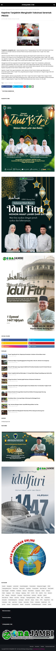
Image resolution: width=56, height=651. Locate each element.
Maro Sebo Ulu (43, 588)
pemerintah (15, 586)
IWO (3, 595)
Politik (3, 593)
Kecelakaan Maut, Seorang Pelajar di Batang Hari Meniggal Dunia (24, 398)
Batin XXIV (27, 599)
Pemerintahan (32, 586)
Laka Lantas (26, 602)
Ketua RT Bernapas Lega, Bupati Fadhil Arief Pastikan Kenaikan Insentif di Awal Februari (29, 367)
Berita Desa (15, 588)
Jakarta (45, 595)
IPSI (49, 602)
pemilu (49, 604)
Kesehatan (10, 82)
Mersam (48, 590)
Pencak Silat (27, 604)
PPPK (41, 599)
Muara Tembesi (27, 595)
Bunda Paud (44, 602)
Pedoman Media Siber (50, 646)
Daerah (6, 82)
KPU (13, 593)
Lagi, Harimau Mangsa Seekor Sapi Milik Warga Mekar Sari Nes (23, 404)
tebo (10, 602)
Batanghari (9, 586)
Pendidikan (12, 590)
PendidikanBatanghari (36, 604)
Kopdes (8, 604)
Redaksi (42, 646)
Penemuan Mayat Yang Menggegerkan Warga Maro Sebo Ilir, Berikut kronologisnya (28, 360)
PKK (36, 593)
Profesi (31, 602)
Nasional (24, 590)
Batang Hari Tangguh (41, 586)
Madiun (21, 604)
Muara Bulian (31, 590)
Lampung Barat (15, 604)
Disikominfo (47, 597)
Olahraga (18, 593)
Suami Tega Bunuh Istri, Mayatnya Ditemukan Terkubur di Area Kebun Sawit (27, 354)
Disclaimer (37, 646)
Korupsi (20, 602)
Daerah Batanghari (24, 586)
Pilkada (11, 597)
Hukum (43, 590)
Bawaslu (7, 595)
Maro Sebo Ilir (5, 597)
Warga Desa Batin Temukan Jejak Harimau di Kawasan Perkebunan (24, 379)
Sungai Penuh (47, 599)
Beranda (3, 9)
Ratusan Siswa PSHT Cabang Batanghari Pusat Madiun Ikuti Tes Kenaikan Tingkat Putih (29, 385)
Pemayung (20, 595)
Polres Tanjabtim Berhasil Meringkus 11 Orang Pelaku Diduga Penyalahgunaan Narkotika (30, 373)
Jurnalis (3, 604)
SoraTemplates (36, 649)
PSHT (28, 593)
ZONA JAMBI (5, 19)
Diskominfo (13, 595)
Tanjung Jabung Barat (30, 597)
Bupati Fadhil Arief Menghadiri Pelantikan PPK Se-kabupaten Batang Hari (26, 410)
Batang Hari (22, 588)
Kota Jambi (4, 599)
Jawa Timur (14, 602)
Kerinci (37, 599)
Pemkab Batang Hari (12, 599)
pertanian (34, 595)
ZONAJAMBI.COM (28, 5)
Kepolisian (28, 588)
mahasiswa (37, 602)
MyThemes (42, 649)
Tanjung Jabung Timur (10, 9)
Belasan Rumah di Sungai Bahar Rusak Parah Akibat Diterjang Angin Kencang (27, 392)
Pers (45, 593)
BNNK (38, 597)
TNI (52, 599)
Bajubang (24, 593)
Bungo (32, 599)
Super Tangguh (5, 590)
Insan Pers (17, 597)
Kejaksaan (8, 593)
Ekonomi (50, 593)
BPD (42, 597)
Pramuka (44, 604)
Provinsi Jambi (35, 588)
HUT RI (32, 593)
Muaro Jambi (50, 588)
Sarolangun (21, 599)
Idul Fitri (41, 593)
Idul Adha (40, 595)
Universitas (4, 602)
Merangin (22, 597)
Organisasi (37, 590)
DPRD (49, 586)
